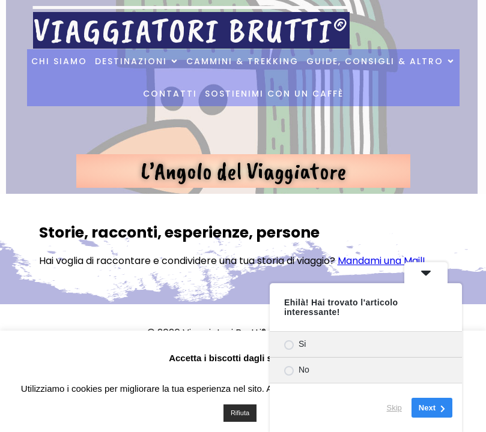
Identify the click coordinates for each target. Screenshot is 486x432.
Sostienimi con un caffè (274, 94)
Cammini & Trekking (242, 61)
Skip (394, 407)
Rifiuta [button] (240, 412)
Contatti (170, 94)
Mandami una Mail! (381, 261)
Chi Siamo (59, 61)
